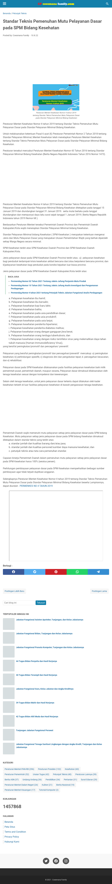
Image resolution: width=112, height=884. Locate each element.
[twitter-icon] (46, 861)
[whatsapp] (77, 572)
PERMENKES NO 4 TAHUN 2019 (36, 486)
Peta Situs (10, 826)
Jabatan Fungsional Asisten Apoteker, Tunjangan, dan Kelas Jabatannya (49, 620)
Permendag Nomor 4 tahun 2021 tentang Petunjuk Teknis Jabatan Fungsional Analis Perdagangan (56, 293)
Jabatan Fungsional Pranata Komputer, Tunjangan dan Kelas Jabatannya (50, 647)
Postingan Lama (99, 591)
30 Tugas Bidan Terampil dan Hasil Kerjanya (36, 675)
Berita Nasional (65, 785)
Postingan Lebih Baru (14, 591)
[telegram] (98, 572)
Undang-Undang (32, 779)
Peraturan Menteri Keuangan (20, 790)
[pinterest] (56, 572)
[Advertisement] (56, 60)
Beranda (9, 822)
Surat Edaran (89, 779)
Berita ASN (12, 779)
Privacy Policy (12, 836)
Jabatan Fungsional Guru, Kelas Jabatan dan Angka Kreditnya (45, 689)
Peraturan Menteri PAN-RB (19, 769)
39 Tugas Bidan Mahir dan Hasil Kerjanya (35, 703)
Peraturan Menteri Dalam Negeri (21, 785)
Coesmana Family (59, 880)
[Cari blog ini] (107, 4)
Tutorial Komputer (48, 790)
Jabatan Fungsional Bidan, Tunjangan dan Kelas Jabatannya (44, 633)
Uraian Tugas (41, 774)
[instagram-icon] (66, 861)
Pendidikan (53, 779)
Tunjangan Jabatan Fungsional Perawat (34, 730)
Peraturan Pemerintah (17, 774)
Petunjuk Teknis (62, 774)
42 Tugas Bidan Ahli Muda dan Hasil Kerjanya (37, 716)
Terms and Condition (15, 831)
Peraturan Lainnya (86, 774)
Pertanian (70, 779)
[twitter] (35, 572)
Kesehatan (72, 769)
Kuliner (47, 785)
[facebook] (13, 572)
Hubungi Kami (12, 841)
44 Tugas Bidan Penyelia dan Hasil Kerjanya (36, 661)
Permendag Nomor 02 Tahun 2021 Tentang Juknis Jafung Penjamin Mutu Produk (48, 281)
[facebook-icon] (56, 861)
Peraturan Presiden (49, 769)
